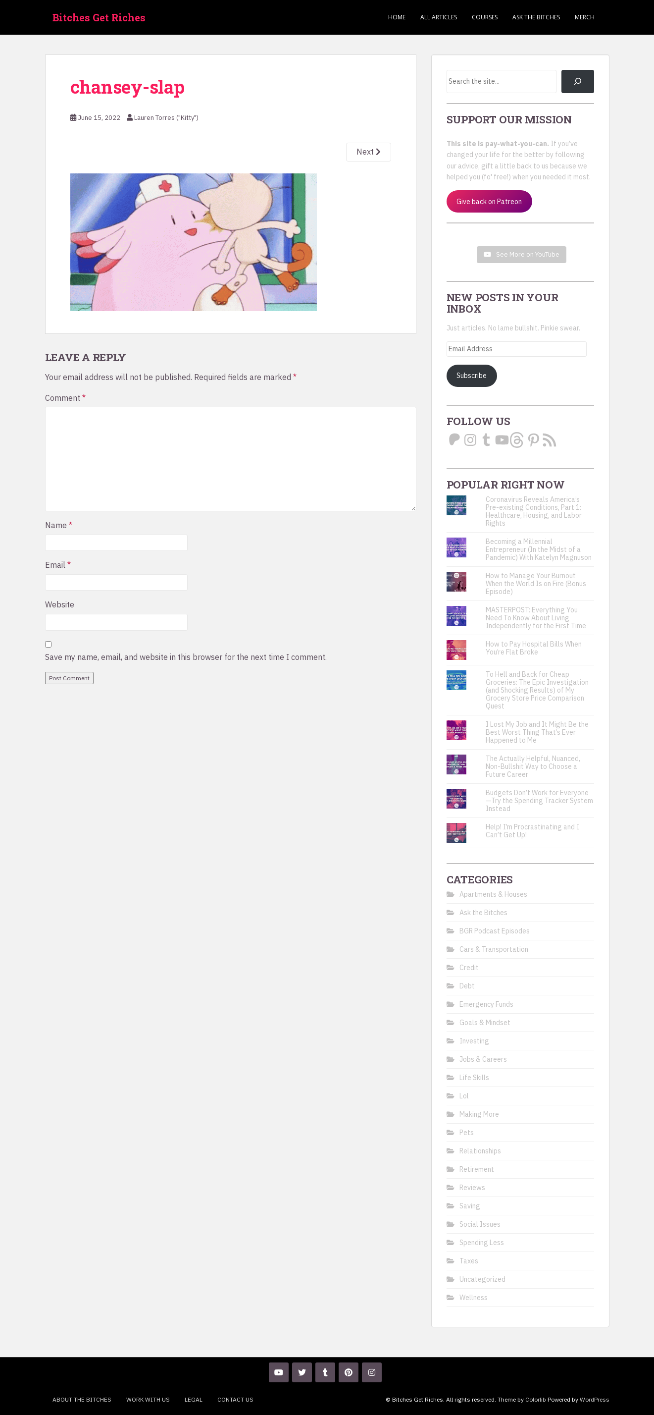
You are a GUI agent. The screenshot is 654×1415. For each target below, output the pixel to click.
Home (396, 17)
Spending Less (481, 1242)
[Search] (577, 81)
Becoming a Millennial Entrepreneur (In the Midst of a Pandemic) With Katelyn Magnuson (539, 549)
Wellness (473, 1297)
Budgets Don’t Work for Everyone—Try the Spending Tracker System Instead (539, 800)
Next (368, 152)
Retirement (476, 1169)
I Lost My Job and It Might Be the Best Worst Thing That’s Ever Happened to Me (537, 732)
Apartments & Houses (493, 894)
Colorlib (535, 1399)
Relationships (480, 1150)
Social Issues (480, 1224)
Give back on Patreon (489, 201)
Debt (467, 985)
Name (58, 525)
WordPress (594, 1399)
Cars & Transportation (493, 949)
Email (58, 565)
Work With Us (148, 1399)
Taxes (468, 1260)
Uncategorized (482, 1279)
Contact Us (235, 1399)
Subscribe (471, 375)
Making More (479, 1114)
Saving (469, 1205)
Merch (585, 17)
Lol (464, 1095)
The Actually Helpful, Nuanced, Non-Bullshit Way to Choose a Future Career (533, 766)
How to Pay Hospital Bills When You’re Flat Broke (534, 648)
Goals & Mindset (484, 1022)
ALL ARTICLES (438, 17)
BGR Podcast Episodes (494, 930)
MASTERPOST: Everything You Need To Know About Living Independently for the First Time (536, 617)
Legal (193, 1399)
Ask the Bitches (536, 17)
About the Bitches (81, 1399)
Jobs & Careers (483, 1059)
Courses (485, 17)
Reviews (472, 1187)
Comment (65, 398)
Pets (466, 1132)
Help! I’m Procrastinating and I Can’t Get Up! (532, 830)
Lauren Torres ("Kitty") (166, 117)
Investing (474, 1040)
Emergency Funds (486, 1004)
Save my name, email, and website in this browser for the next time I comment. (186, 657)
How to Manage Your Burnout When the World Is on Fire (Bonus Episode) (536, 583)
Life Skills (474, 1077)
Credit (469, 967)
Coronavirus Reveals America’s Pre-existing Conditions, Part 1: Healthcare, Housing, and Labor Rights (534, 511)
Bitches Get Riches (99, 17)
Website (59, 604)
